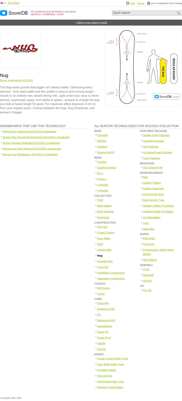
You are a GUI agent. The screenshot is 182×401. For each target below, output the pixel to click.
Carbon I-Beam (152, 182)
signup (140, 3)
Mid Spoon (103, 288)
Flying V (102, 179)
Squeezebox (104, 326)
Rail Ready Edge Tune (110, 381)
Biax (145, 177)
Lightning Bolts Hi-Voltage (158, 211)
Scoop (101, 293)
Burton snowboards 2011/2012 (16, 80)
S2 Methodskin (151, 217)
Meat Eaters (104, 205)
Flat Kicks (148, 244)
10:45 (146, 269)
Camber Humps (106, 167)
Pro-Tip (147, 290)
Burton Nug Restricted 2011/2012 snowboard (29, 131)
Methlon (102, 140)
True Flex (102, 267)
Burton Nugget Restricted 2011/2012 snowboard (31, 143)
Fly (99, 314)
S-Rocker (102, 184)
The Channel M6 (152, 167)
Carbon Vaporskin (153, 188)
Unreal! (101, 349)
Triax (146, 223)
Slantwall (148, 275)
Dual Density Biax (153, 194)
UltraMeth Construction (110, 272)
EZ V (100, 173)
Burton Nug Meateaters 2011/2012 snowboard (30, 154)
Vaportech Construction (111, 278)
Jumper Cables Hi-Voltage (158, 205)
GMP (100, 244)
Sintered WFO (105, 152)
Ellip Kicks (149, 238)
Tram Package (151, 158)
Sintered (102, 146)
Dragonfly (103, 303)
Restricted (103, 217)
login (132, 3)
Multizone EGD (106, 320)
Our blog (13, 2)
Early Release (105, 211)
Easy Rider (103, 238)
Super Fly (103, 331)
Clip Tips (102, 226)
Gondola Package (153, 140)
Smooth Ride (105, 261)
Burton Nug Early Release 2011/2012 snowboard (32, 148)
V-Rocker (102, 190)
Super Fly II (104, 337)
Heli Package (151, 146)
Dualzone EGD (106, 308)
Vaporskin (148, 228)
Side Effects (150, 259)
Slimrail (147, 280)
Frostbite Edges (106, 370)
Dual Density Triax (153, 200)
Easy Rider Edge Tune (110, 364)
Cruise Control (105, 232)
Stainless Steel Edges (110, 387)
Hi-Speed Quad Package (157, 152)
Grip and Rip (104, 375)
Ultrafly (101, 343)
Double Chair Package (156, 135)
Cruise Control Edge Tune (112, 358)
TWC (100, 200)
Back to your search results (92, 22)
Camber (102, 161)
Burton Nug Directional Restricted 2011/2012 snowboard (36, 137)
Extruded (102, 135)
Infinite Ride (104, 249)
